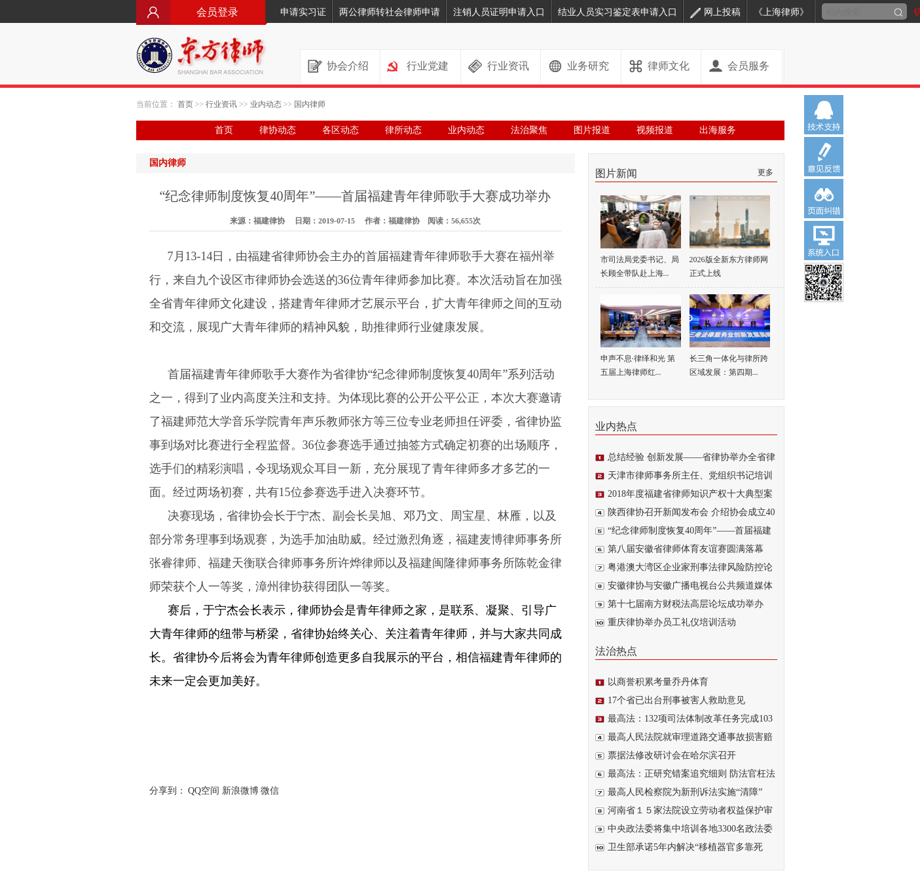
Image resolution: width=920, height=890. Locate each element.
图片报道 (592, 130)
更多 (765, 172)
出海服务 (717, 130)
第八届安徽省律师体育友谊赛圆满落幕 (686, 549)
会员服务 (748, 65)
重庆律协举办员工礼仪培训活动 (672, 622)
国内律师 (309, 104)
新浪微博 (240, 791)
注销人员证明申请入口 (499, 12)
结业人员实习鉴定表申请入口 (617, 12)
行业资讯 (508, 65)
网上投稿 (715, 12)
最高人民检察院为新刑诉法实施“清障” (685, 792)
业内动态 (266, 104)
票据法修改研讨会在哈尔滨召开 (672, 755)
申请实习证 (303, 12)
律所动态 (403, 130)
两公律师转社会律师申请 (389, 12)
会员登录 (201, 12)
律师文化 (669, 65)
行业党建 (428, 65)
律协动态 (277, 130)
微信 (270, 791)
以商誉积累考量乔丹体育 (658, 682)
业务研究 (588, 65)
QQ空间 (203, 791)
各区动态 (340, 130)
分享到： (167, 791)
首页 (185, 104)
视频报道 (654, 130)
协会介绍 (348, 65)
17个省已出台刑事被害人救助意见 (676, 700)
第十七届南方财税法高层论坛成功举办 (686, 604)
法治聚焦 (529, 130)
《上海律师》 (781, 12)
